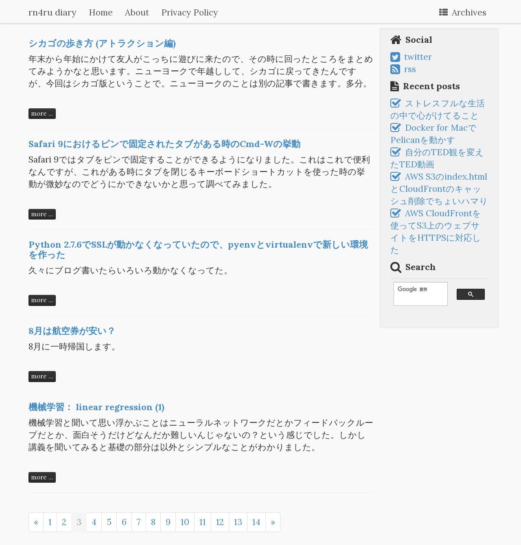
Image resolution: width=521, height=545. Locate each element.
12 (220, 521)
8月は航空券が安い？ (72, 330)
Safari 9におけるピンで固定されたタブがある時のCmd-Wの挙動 (164, 143)
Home (101, 12)
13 (238, 521)
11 (202, 521)
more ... (42, 113)
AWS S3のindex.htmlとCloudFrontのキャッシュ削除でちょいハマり (439, 189)
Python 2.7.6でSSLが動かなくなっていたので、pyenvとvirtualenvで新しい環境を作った (198, 249)
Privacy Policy (189, 12)
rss (403, 69)
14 (256, 521)
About (137, 12)
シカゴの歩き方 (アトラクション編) (102, 43)
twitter (411, 56)
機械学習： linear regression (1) (96, 407)
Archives (462, 12)
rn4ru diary (52, 12)
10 (185, 521)
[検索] (417, 289)
